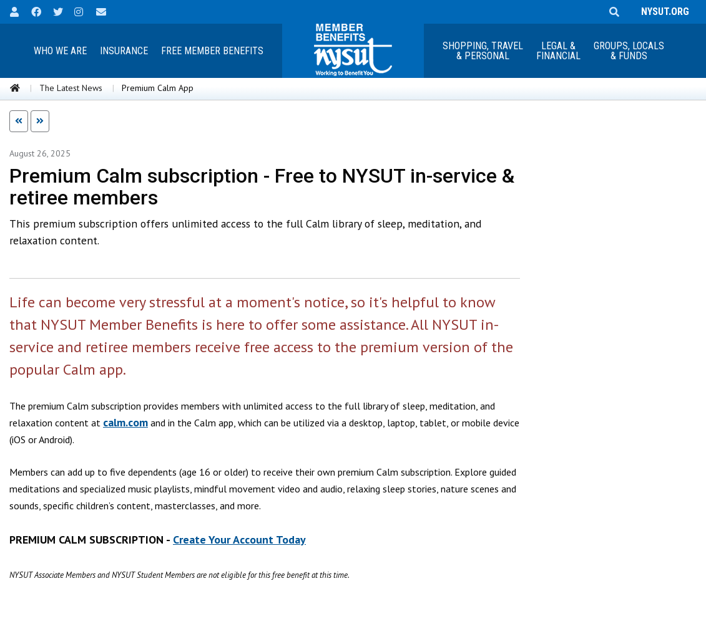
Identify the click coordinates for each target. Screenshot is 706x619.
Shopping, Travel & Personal (483, 51)
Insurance (124, 51)
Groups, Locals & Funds (629, 51)
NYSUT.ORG (662, 11)
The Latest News (70, 88)
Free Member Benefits (212, 51)
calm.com (125, 422)
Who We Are (60, 51)
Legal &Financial (558, 51)
